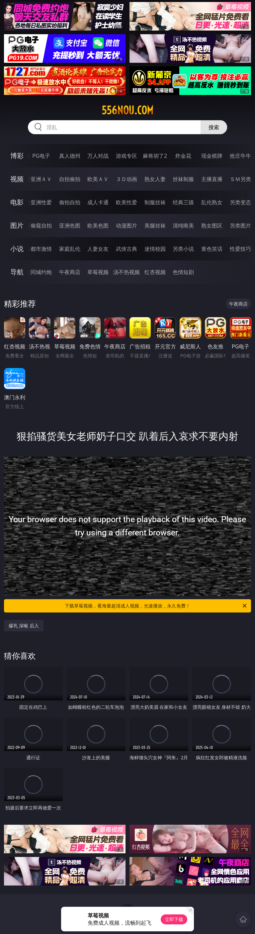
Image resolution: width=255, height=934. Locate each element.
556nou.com (127, 110)
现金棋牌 (211, 155)
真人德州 (69, 155)
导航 (17, 271)
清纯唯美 (183, 225)
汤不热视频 (126, 272)
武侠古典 (126, 248)
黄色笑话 (211, 248)
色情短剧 (183, 272)
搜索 (214, 127)
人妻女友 (98, 248)
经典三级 (183, 202)
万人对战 (98, 155)
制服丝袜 (155, 202)
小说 (17, 248)
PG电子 (41, 155)
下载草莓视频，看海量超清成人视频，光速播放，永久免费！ (156, 606)
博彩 (17, 155)
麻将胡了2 (155, 155)
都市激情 (41, 248)
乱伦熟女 (211, 202)
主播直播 (211, 179)
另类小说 (183, 248)
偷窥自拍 (41, 225)
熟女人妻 (155, 179)
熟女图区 (211, 225)
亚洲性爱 (41, 202)
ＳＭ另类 (240, 179)
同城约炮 (41, 272)
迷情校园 (155, 248)
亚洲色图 (69, 225)
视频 (17, 178)
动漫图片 (126, 225)
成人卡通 (98, 202)
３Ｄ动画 (126, 179)
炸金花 (183, 155)
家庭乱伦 (69, 248)
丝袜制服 (183, 179)
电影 (17, 202)
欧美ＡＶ (98, 179)
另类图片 (240, 225)
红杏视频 (155, 272)
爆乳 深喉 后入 (24, 625)
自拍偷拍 (69, 179)
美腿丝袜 (155, 225)
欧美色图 (98, 225)
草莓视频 (98, 272)
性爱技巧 (240, 248)
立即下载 (174, 919)
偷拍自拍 (69, 202)
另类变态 (240, 202)
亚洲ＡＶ (41, 179)
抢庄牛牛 (240, 155)
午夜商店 (69, 272)
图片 (17, 225)
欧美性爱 (126, 202)
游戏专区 (126, 155)
